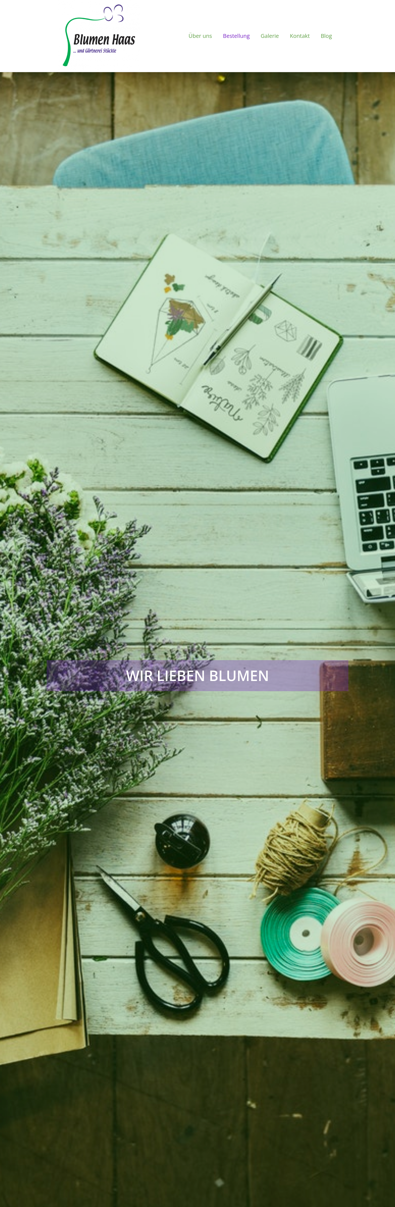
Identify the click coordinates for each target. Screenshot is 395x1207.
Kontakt (300, 36)
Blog (326, 36)
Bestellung (236, 36)
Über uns (200, 36)
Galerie (270, 36)
